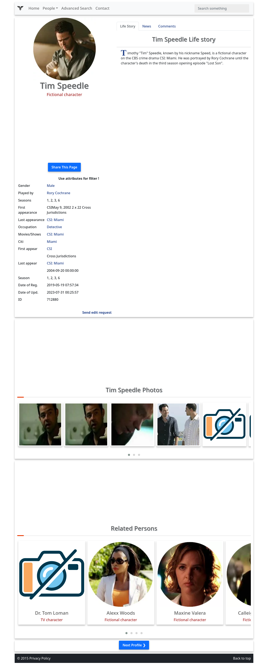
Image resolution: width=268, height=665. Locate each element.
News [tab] (146, 26)
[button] (128, 455)
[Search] (222, 8)
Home (33, 8)
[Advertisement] (64, 130)
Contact (102, 8)
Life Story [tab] (127, 26)
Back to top (242, 658)
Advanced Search (76, 8)
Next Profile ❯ (133, 645)
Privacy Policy (39, 658)
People (49, 8)
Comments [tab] (167, 26)
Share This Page (64, 167)
